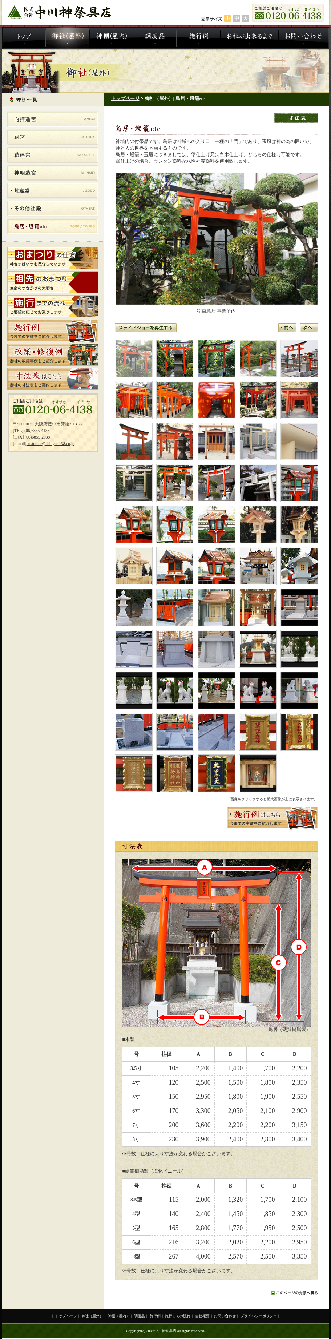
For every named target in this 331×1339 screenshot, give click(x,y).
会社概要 (202, 1316)
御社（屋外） (92, 1316)
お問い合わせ (225, 1316)
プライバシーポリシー (259, 1316)
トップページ (125, 98)
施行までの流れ (177, 1316)
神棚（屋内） (119, 1316)
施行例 (155, 1316)
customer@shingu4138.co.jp (50, 443)
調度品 (139, 1316)
